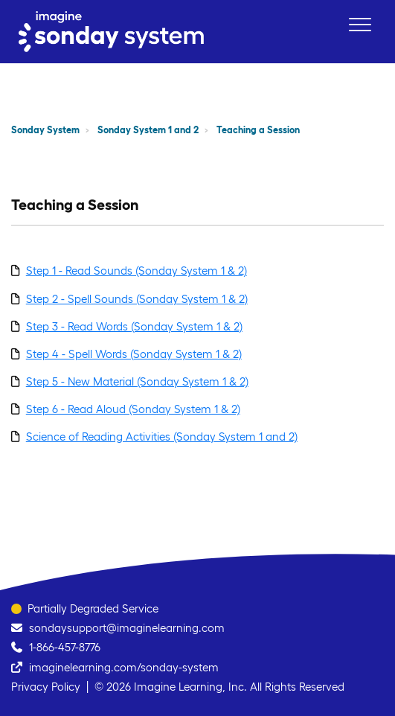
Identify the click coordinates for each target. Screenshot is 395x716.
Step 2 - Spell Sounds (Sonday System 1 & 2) (137, 299)
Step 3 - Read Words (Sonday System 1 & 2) (134, 326)
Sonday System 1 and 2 (148, 129)
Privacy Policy (45, 686)
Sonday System (45, 129)
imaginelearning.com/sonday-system (124, 667)
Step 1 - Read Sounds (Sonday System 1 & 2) (136, 270)
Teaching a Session (258, 129)
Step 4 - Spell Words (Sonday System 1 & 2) (134, 354)
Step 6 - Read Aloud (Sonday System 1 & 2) (133, 409)
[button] (359, 24)
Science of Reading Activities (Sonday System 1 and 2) (162, 436)
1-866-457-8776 (64, 647)
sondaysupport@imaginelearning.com (127, 627)
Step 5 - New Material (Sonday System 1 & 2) (137, 381)
